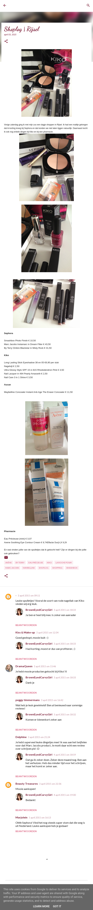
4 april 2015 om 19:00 (65, 795)
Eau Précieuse (35, 562)
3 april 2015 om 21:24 (39, 737)
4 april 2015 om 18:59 (65, 754)
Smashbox (71, 568)
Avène (8, 562)
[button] (6, 41)
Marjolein (21, 817)
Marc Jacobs (12, 568)
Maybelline (29, 568)
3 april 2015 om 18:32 (65, 714)
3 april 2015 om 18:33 (65, 610)
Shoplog (43, 568)
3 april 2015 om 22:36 (50, 783)
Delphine (21, 737)
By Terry (20, 562)
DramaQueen (23, 666)
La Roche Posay (64, 562)
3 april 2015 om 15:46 (45, 666)
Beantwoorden (26, 625)
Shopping (57, 568)
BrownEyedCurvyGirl (22, 5)
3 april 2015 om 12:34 (47, 632)
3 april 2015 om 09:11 (29, 595)
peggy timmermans (27, 700)
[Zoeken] (88, 5)
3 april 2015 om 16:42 (52, 700)
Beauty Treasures (26, 783)
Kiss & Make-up (25, 632)
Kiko (49, 562)
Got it (57, 906)
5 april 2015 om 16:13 (40, 817)
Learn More (41, 906)
